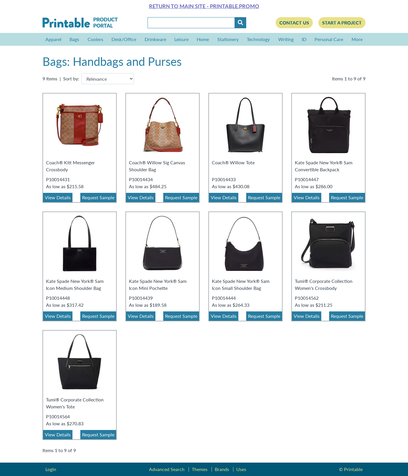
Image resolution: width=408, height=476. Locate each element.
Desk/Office (123, 39)
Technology (258, 39)
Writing (286, 39)
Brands (222, 469)
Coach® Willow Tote (233, 162)
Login (50, 469)
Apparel (53, 39)
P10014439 (141, 298)
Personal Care (329, 39)
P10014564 (58, 416)
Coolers (95, 39)
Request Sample (98, 197)
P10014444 (224, 298)
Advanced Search (167, 469)
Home (203, 39)
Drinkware (155, 39)
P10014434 (141, 179)
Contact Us (294, 22)
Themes (199, 469)
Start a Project (342, 22)
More (356, 39)
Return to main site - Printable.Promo (204, 6)
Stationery (228, 39)
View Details (58, 197)
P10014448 (58, 298)
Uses (241, 469)
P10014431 (58, 179)
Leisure (181, 39)
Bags (74, 39)
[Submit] (240, 22)
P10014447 (307, 179)
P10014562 (307, 298)
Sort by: (71, 78)
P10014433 (224, 179)
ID (304, 39)
